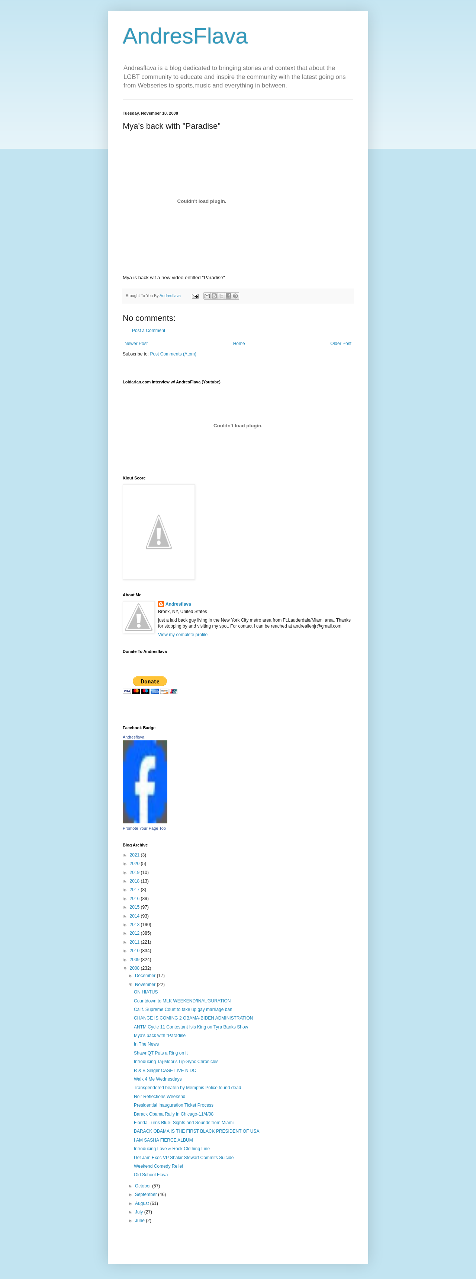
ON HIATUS (146, 992)
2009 (135, 959)
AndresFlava (185, 35)
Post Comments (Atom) (173, 354)
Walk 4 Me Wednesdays (158, 1079)
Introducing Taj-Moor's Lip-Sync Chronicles (176, 1061)
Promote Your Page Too (144, 828)
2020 (135, 863)
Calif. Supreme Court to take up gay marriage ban (183, 1009)
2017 (135, 889)
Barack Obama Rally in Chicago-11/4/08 (173, 1114)
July (139, 1212)
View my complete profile (183, 634)
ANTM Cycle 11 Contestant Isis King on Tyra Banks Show (191, 1027)
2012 (135, 933)
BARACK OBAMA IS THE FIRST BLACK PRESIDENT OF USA (196, 1131)
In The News (146, 1044)
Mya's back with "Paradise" (160, 1035)
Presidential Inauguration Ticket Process (173, 1105)
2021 (135, 855)
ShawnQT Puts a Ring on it (161, 1053)
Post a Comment (148, 330)
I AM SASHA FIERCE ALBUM (163, 1140)
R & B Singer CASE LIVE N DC (165, 1070)
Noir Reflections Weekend (160, 1096)
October (143, 1186)
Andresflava (178, 604)
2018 (135, 881)
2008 (135, 968)
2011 (135, 942)
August (142, 1203)
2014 (135, 916)
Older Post (340, 343)
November (146, 984)
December (146, 975)
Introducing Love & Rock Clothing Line (172, 1148)
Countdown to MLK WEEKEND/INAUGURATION (182, 1001)
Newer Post (136, 343)
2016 (135, 898)
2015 (135, 907)
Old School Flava (151, 1174)
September (146, 1194)
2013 (135, 924)
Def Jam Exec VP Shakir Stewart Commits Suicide (184, 1157)
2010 (135, 950)
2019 (135, 872)
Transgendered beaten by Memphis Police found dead (187, 1087)
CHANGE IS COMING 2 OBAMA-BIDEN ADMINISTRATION (193, 1018)
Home (239, 343)
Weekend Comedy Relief (158, 1166)
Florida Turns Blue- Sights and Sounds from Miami (184, 1122)
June (140, 1220)
